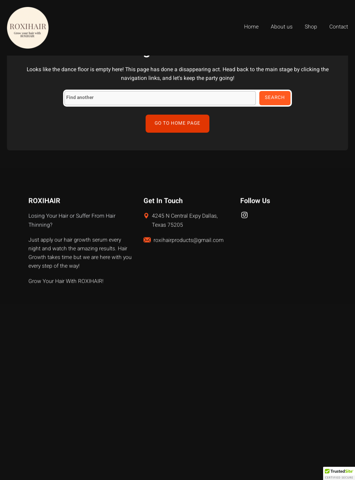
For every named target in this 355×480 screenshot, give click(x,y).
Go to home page (177, 123)
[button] (339, 473)
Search (275, 97)
